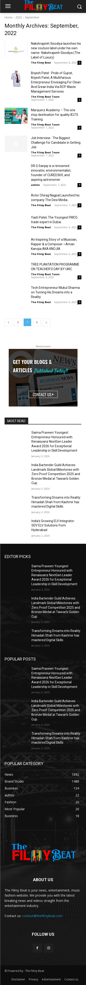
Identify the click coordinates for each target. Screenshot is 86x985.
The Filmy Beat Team (45, 96)
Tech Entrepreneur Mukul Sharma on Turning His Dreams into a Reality (55, 292)
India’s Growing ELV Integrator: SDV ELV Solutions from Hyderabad (53, 525)
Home (9, 17)
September (32, 17)
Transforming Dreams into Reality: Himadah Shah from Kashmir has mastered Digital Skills (56, 502)
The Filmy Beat (41, 62)
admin (35, 185)
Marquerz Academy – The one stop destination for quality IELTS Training (54, 114)
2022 (19, 17)
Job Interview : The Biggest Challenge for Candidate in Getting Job (55, 142)
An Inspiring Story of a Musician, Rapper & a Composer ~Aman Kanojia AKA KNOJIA (54, 244)
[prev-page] (8, 322)
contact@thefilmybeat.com (42, 916)
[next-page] (46, 322)
